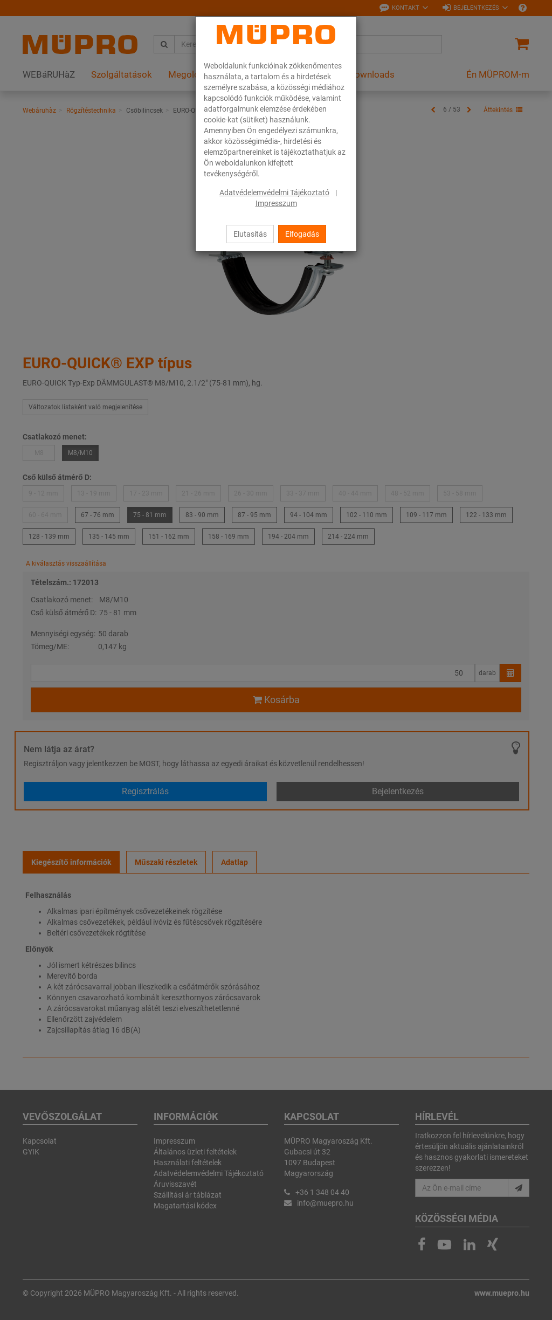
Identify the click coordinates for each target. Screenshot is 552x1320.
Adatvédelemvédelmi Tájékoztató (274, 192)
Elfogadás (302, 234)
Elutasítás (250, 234)
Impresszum (276, 203)
